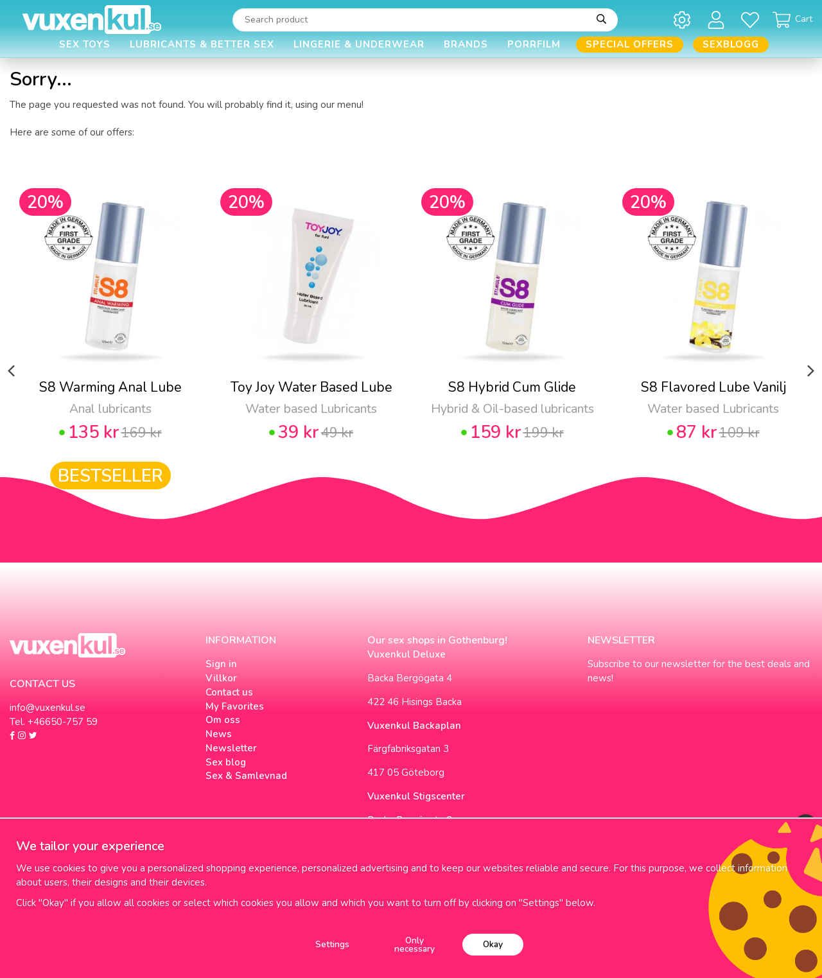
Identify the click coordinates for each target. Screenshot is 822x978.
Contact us (229, 692)
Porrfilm (534, 44)
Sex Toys (84, 44)
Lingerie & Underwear (358, 44)
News (219, 734)
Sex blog (226, 762)
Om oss (223, 719)
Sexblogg (731, 44)
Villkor (221, 678)
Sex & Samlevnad (246, 775)
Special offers (630, 44)
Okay (493, 944)
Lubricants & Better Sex (202, 44)
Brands (466, 44)
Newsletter (231, 748)
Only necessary (414, 945)
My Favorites (235, 706)
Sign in (221, 664)
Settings (332, 944)
